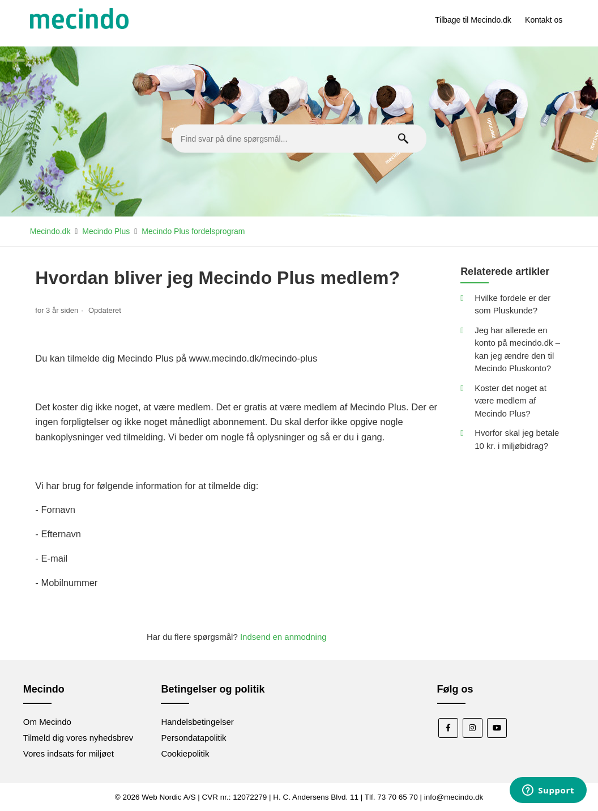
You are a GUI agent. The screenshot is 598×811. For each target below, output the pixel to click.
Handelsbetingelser (197, 722)
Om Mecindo (47, 722)
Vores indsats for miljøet (68, 753)
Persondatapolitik (193, 737)
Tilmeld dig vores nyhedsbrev (78, 737)
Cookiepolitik (185, 753)
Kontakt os (543, 19)
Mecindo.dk (50, 231)
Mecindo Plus (106, 231)
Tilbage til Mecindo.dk (473, 19)
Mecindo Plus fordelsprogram (193, 231)
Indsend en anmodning (283, 637)
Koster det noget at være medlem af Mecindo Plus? (510, 400)
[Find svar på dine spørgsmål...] (299, 139)
